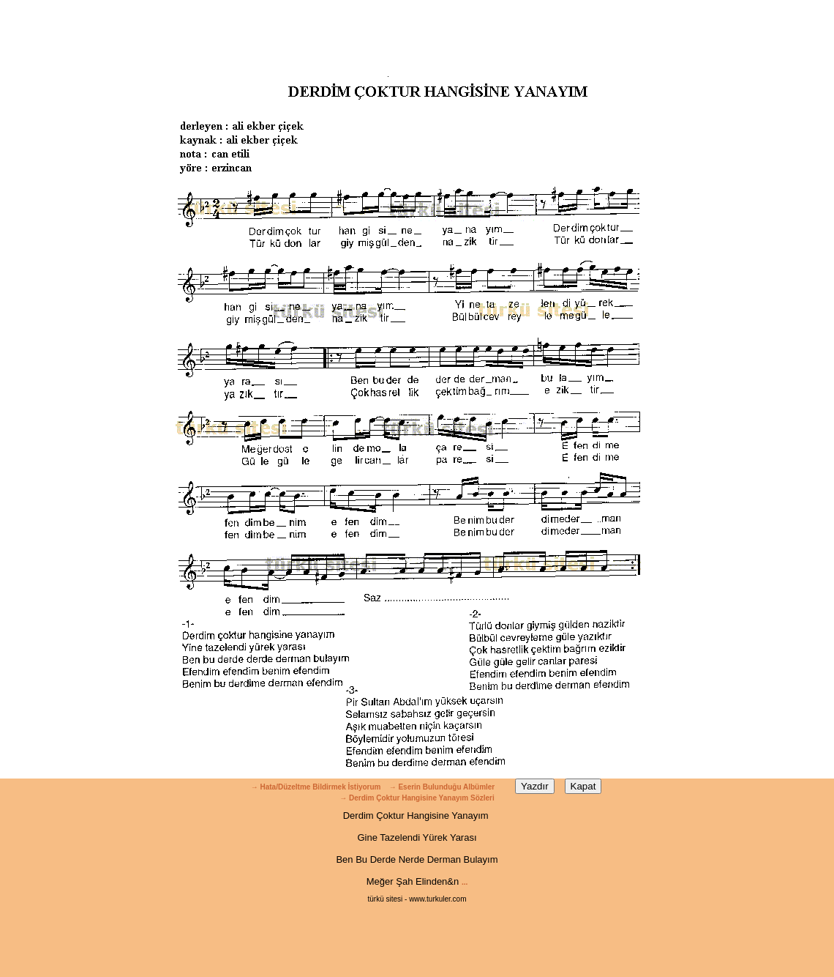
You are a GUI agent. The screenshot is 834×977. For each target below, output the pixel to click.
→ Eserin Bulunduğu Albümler (443, 787)
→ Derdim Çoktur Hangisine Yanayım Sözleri (417, 798)
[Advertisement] (417, 33)
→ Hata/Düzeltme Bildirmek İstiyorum (316, 787)
